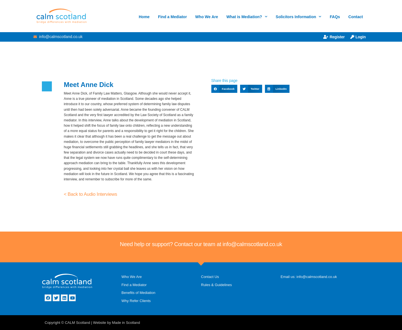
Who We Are (206, 17)
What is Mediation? (246, 17)
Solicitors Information (299, 17)
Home (144, 17)
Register (334, 37)
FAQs (335, 17)
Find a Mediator (172, 17)
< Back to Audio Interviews (90, 194)
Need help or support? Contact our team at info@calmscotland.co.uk (201, 244)
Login (358, 37)
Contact (355, 17)
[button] (224, 89)
